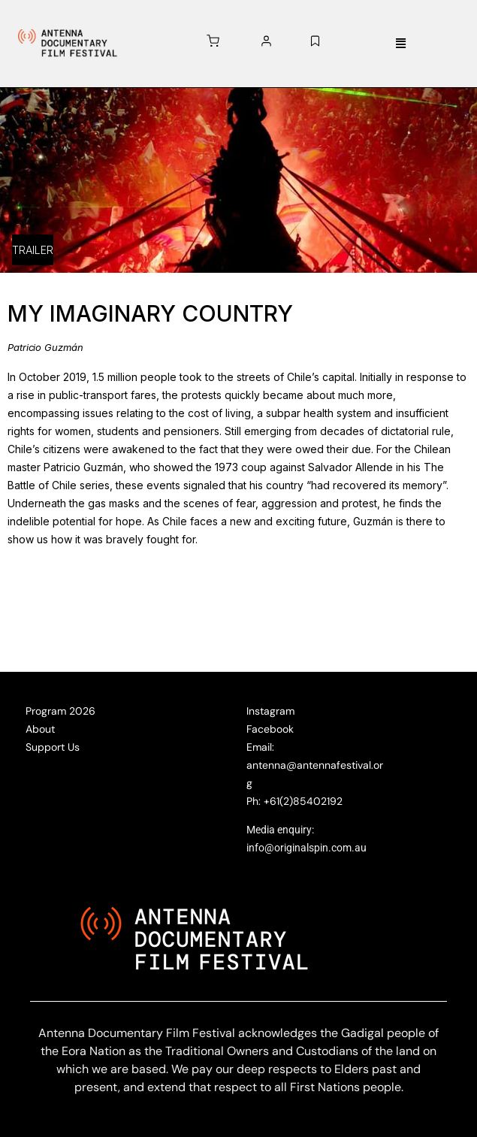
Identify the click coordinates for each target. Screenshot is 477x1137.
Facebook (270, 729)
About (40, 729)
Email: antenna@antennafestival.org (314, 765)
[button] (401, 44)
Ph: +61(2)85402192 (294, 801)
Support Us (53, 747)
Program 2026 (60, 711)
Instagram (270, 711)
